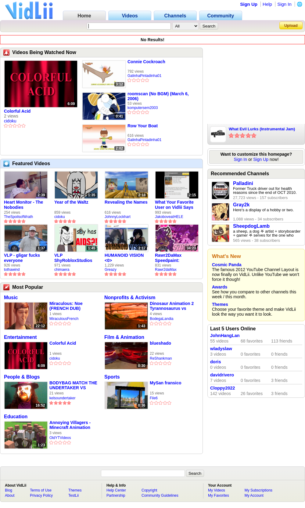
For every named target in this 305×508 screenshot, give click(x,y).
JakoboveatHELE (169, 217)
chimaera (61, 269)
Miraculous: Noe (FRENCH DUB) (66, 306)
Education (15, 416)
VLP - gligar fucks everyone (22, 258)
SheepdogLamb (251, 226)
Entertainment (20, 337)
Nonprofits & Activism (129, 297)
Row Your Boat (142, 125)
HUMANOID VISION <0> (124, 258)
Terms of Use (41, 490)
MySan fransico (165, 382)
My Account (254, 495)
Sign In (284, 4)
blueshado (160, 343)
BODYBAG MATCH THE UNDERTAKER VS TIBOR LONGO (73, 385)
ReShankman (161, 358)
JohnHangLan (225, 335)
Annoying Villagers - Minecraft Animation (70, 425)
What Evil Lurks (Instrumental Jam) (262, 129)
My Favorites (218, 495)
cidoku (10, 120)
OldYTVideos (60, 438)
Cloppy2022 (222, 388)
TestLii (73, 495)
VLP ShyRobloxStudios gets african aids (73, 258)
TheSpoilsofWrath (18, 217)
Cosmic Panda (226, 264)
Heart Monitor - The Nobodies (23, 205)
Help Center (116, 490)
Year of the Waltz (71, 202)
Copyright (149, 490)
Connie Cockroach (146, 61)
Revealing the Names (126, 202)
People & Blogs (22, 376)
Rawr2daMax (166, 269)
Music (11, 297)
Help (267, 4)
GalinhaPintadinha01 (144, 76)
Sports (112, 376)
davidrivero (222, 374)
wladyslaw (221, 348)
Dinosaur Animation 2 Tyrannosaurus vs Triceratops (172, 306)
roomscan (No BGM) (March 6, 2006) (158, 96)
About (9, 495)
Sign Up (248, 4)
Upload (291, 25)
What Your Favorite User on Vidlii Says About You (174, 205)
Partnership (115, 495)
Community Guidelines (160, 495)
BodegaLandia (161, 319)
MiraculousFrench (63, 319)
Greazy (111, 269)
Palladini (243, 183)
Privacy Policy (41, 495)
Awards (219, 287)
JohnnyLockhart (118, 217)
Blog (8, 490)
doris (215, 361)
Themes (220, 304)
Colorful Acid (17, 111)
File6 (154, 398)
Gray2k (241, 204)
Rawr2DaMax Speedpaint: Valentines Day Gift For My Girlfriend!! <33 (174, 258)
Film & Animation (124, 337)
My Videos (216, 490)
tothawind (12, 269)
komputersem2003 (142, 108)
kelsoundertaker (62, 398)
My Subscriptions (258, 490)
